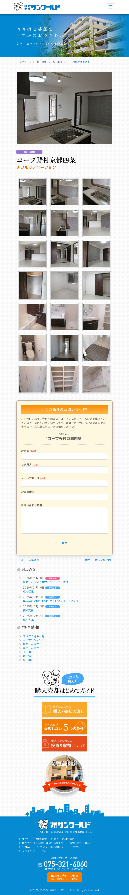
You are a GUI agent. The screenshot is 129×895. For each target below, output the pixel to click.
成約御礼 (28, 591)
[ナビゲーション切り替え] (110, 6)
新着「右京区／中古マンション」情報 (45, 582)
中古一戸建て (31, 648)
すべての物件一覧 (33, 636)
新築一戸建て (31, 644)
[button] (64, 877)
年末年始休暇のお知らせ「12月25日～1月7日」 (52, 601)
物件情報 (42, 62)
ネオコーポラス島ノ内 (98, 560)
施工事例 (57, 62)
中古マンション (32, 640)
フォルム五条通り (27, 560)
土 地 (27, 652)
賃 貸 (27, 656)
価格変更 (28, 610)
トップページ (23, 62)
